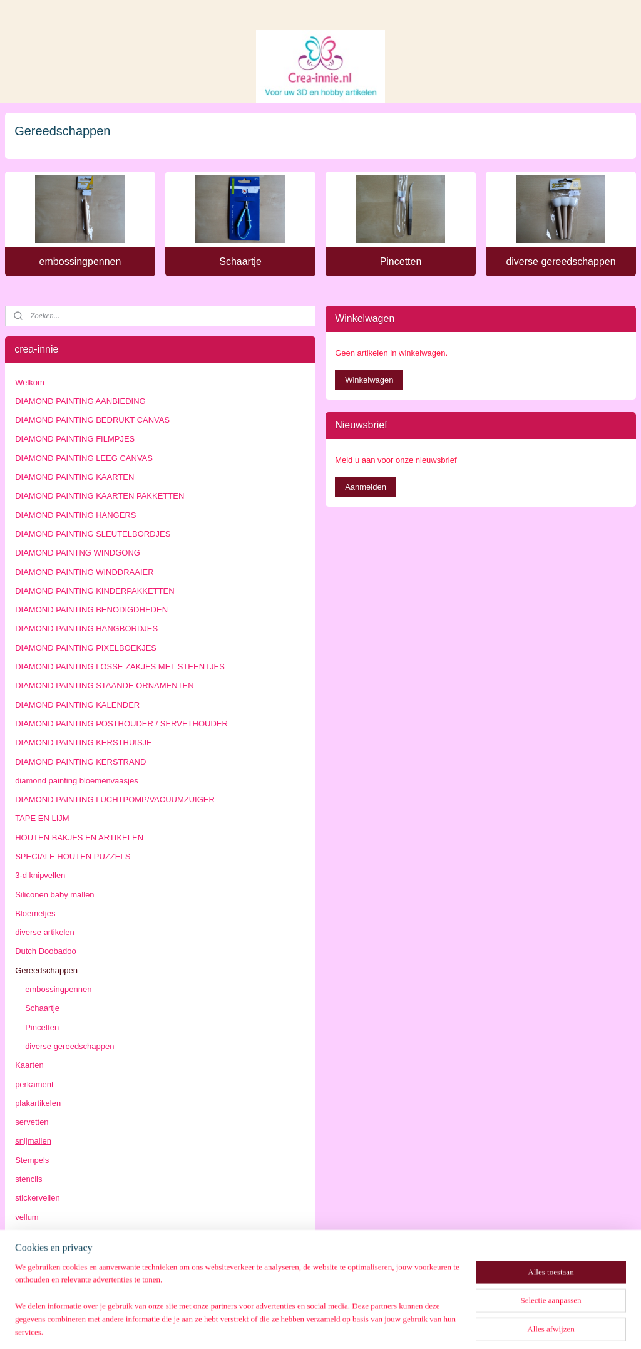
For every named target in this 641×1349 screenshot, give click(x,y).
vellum (27, 1217)
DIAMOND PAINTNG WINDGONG (77, 552)
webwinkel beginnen (340, 1326)
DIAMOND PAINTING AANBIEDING (80, 401)
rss (298, 1326)
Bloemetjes (35, 913)
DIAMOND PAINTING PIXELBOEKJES (85, 648)
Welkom (29, 382)
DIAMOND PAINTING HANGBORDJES (86, 628)
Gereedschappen (46, 970)
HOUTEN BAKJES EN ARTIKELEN (79, 837)
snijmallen (33, 1140)
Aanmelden (365, 487)
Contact (29, 1254)
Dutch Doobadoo (45, 951)
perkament (34, 1084)
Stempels (32, 1160)
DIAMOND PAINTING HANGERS (75, 515)
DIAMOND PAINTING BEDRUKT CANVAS (92, 420)
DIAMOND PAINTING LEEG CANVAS (84, 458)
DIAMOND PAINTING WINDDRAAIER (84, 572)
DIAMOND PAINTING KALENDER (77, 705)
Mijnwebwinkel (436, 1326)
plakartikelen (38, 1103)
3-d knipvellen (40, 875)
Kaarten (29, 1065)
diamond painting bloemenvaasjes (76, 780)
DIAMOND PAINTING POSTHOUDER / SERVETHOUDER (121, 723)
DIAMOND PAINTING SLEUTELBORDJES (92, 534)
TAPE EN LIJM (42, 818)
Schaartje (240, 261)
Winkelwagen (369, 380)
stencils (28, 1179)
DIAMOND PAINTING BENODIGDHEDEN (91, 609)
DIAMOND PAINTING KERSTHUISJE (83, 742)
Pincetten (401, 261)
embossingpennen (80, 261)
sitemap (276, 1326)
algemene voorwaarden (57, 1274)
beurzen (29, 1236)
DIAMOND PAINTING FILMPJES (75, 438)
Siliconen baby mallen (54, 894)
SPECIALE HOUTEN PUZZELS (72, 856)
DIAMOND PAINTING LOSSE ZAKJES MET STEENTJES (120, 666)
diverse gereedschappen (560, 261)
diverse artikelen (44, 932)
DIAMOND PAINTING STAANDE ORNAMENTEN (104, 685)
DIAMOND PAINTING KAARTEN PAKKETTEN (99, 495)
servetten (31, 1122)
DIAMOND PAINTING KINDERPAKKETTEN (95, 591)
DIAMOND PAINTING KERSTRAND (80, 762)
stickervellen (37, 1197)
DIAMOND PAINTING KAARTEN (74, 477)
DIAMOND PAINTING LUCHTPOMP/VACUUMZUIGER (115, 799)
